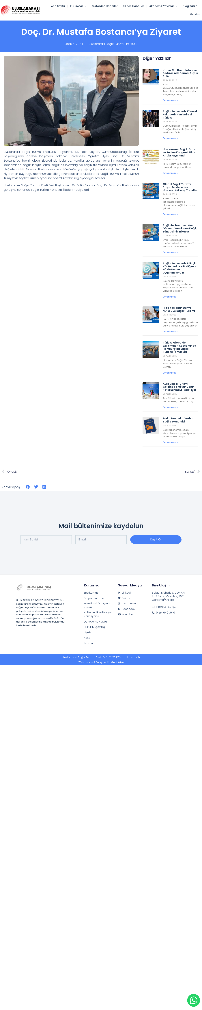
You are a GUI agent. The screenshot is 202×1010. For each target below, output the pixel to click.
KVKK (87, 638)
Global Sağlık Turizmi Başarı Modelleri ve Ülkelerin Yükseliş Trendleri (180, 187)
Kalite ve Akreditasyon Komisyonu (98, 614)
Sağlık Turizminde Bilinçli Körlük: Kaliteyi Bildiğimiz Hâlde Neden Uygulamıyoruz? (179, 268)
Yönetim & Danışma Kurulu (97, 605)
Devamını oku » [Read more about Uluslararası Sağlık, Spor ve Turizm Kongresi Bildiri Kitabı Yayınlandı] (170, 173)
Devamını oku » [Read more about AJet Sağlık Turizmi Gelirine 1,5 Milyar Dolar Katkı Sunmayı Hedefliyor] (170, 407)
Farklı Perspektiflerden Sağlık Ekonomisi (178, 420)
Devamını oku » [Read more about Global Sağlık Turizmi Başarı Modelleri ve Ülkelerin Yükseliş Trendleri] (170, 214)
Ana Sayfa (58, 6)
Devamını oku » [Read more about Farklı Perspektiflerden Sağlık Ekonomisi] (170, 442)
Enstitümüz (91, 592)
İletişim (194, 14)
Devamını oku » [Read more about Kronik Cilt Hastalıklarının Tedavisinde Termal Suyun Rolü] (170, 100)
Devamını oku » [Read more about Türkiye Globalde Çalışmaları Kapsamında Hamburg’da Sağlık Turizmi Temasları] (170, 373)
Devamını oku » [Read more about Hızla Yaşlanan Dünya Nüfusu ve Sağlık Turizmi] (170, 331)
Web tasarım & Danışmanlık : (101, 662)
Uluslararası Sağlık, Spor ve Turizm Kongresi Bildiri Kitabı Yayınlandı (179, 152)
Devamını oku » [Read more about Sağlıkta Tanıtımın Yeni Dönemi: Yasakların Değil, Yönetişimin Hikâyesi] (170, 252)
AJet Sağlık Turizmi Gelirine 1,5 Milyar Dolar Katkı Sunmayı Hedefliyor (179, 387)
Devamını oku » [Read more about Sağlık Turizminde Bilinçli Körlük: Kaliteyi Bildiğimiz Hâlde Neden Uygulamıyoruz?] (170, 297)
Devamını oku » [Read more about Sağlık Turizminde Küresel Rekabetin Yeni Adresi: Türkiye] (170, 138)
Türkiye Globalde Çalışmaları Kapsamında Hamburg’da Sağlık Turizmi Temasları (179, 347)
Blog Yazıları (191, 6)
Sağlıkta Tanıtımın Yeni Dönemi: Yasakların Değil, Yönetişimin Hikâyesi (180, 228)
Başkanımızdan (94, 598)
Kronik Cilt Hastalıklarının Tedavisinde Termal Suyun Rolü (180, 73)
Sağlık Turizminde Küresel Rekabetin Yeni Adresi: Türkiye (180, 114)
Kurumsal (78, 6)
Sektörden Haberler (104, 6)
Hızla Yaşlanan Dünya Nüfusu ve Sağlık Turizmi (179, 309)
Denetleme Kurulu (95, 621)
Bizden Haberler (133, 6)
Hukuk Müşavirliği (94, 627)
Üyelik (87, 632)
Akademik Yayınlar (163, 6)
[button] (28, 487)
